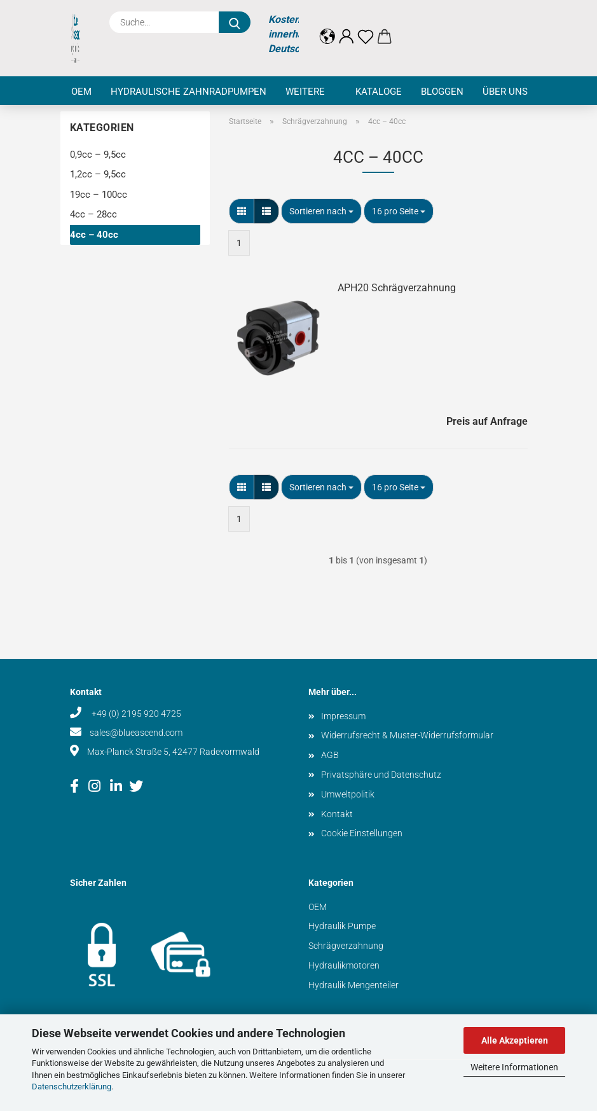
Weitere (305, 91)
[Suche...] (234, 22)
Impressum (343, 716)
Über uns (505, 91)
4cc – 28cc (93, 214)
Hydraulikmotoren (344, 965)
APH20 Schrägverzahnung (397, 288)
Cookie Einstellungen (361, 833)
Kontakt (337, 814)
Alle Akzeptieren (514, 1040)
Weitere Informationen (514, 1067)
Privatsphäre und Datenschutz (381, 774)
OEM (81, 91)
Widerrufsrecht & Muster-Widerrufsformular (407, 735)
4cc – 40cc (94, 234)
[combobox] (321, 211)
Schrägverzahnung (345, 946)
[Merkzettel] (365, 26)
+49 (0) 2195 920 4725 (135, 713)
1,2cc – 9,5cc (98, 174)
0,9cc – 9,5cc (98, 154)
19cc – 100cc (98, 194)
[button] (327, 26)
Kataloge (378, 91)
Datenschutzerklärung (71, 1086)
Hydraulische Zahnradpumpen (188, 91)
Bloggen (442, 91)
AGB (330, 755)
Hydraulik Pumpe (342, 926)
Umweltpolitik (347, 794)
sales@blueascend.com (136, 733)
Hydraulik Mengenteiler (353, 985)
